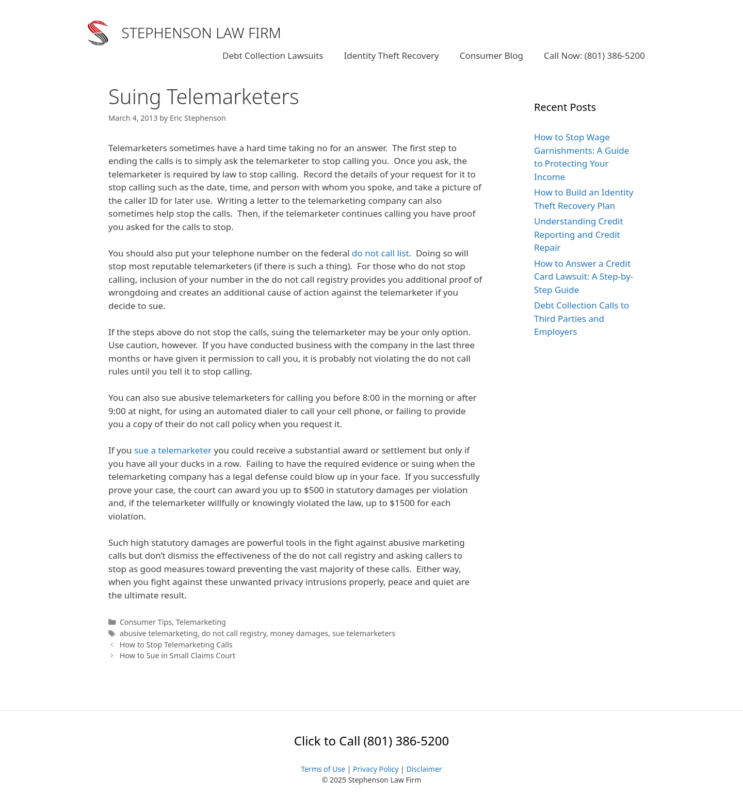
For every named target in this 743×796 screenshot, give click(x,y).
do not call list (380, 253)
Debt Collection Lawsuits (272, 55)
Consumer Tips (146, 622)
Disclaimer (424, 769)
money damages (299, 633)
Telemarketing (201, 622)
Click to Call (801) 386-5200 (371, 740)
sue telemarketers (364, 633)
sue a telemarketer (173, 450)
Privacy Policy (375, 769)
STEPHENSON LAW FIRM (202, 32)
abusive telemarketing (159, 633)
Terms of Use (323, 769)
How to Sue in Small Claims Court (178, 655)
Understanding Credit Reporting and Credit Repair (578, 234)
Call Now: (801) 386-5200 (594, 55)
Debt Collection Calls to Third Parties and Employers (581, 318)
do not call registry (233, 633)
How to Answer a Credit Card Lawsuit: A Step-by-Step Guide (583, 276)
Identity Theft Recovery (391, 55)
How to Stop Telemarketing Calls (176, 644)
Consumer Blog (491, 55)
